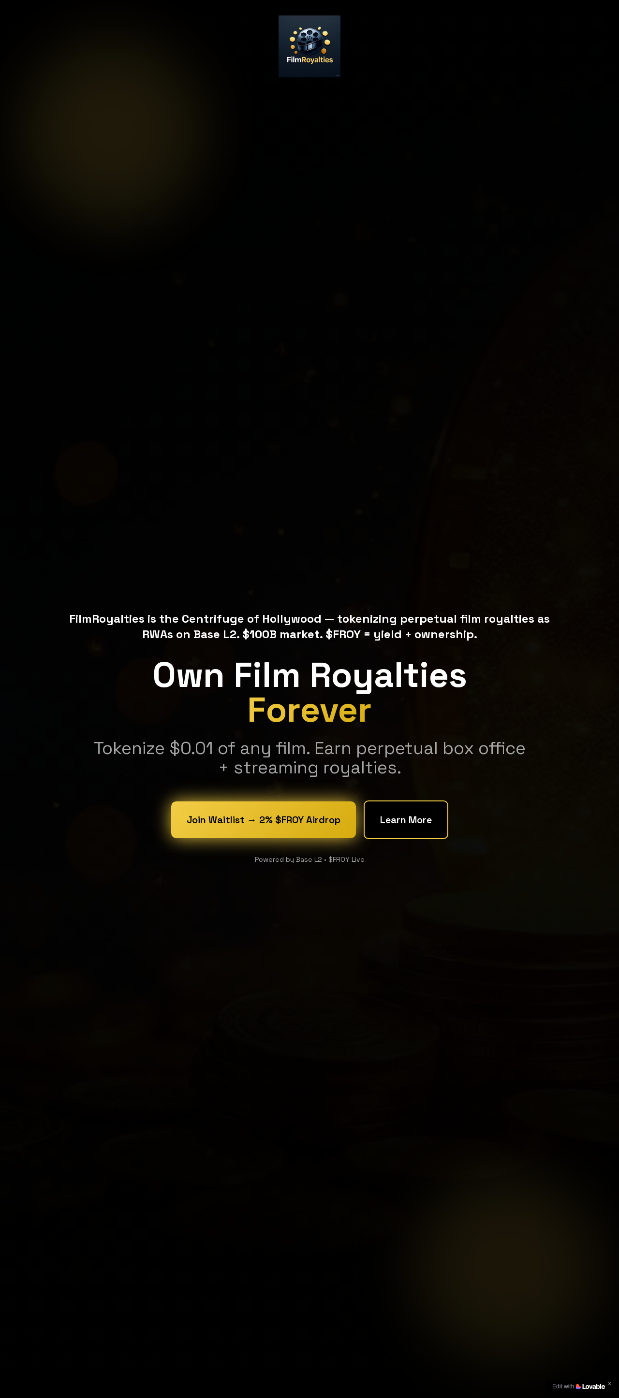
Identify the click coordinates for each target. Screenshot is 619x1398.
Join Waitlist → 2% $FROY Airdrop (263, 820)
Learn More (406, 820)
